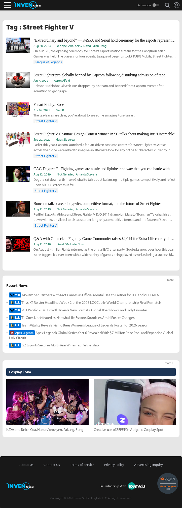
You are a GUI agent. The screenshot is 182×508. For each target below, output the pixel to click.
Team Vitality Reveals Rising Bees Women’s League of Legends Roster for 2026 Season (78, 325)
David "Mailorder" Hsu (70, 244)
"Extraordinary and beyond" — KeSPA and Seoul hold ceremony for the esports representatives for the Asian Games (104, 40)
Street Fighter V (46, 121)
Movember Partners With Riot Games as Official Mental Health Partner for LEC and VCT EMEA (84, 294)
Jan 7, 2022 (40, 80)
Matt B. (60, 110)
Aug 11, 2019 (42, 209)
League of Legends (48, 62)
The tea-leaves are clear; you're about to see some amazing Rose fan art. (84, 115)
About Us (26, 464)
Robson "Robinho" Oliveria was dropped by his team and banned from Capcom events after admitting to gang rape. (98, 88)
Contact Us (52, 464)
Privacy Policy (114, 464)
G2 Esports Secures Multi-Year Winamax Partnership (54, 345)
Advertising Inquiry (148, 464)
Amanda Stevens (86, 174)
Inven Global (27, 5)
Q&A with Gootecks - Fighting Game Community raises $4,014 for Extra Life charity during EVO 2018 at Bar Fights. (104, 238)
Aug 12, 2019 (42, 174)
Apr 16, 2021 (41, 110)
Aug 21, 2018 (42, 244)
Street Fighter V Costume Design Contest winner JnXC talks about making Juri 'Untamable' (103, 134)
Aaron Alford (62, 80)
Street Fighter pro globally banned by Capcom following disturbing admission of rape (99, 75)
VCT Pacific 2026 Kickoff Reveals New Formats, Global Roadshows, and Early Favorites (78, 310)
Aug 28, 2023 (42, 46)
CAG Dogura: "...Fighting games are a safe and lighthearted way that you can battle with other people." (104, 169)
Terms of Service (82, 464)
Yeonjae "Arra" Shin (69, 46)
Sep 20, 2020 (41, 139)
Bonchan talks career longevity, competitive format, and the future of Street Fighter (97, 203)
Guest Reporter (66, 139)
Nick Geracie (65, 174)
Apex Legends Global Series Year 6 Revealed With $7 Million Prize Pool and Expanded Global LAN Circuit (91, 335)
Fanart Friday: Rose (48, 104)
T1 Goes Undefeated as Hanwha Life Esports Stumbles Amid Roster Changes (71, 317)
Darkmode (144, 5)
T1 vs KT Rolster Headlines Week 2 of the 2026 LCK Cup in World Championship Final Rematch (85, 302)
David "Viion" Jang (94, 46)
